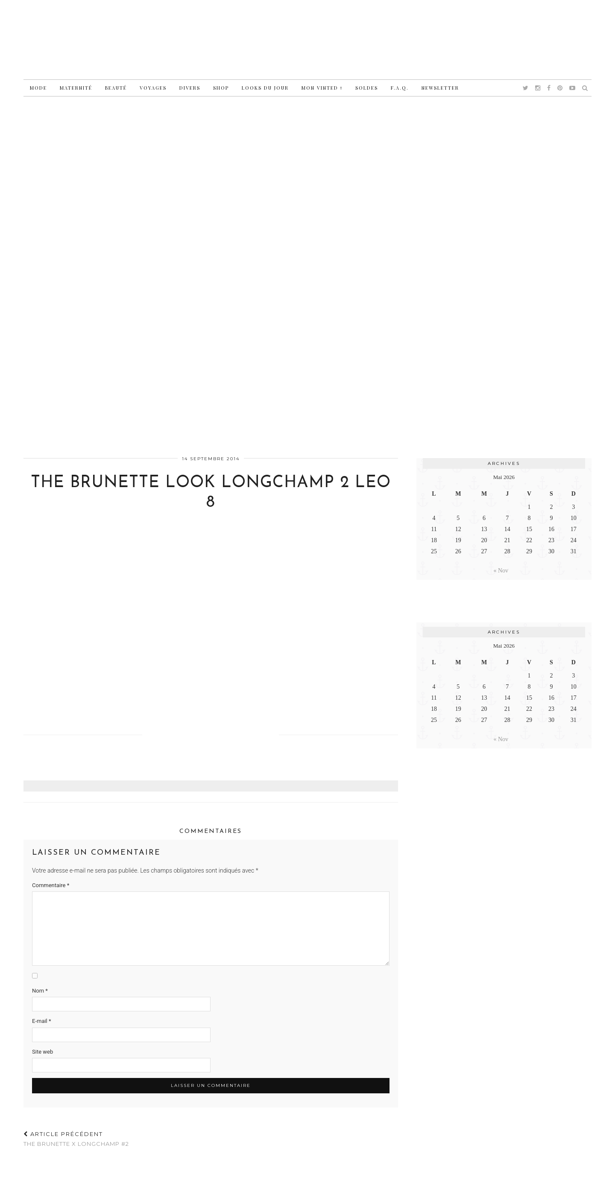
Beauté (116, 88)
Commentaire (50, 885)
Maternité (76, 88)
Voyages (153, 88)
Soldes (366, 88)
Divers (189, 88)
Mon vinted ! (322, 88)
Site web (42, 1052)
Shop (221, 88)
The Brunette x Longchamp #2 (76, 1138)
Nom (40, 990)
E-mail (41, 1021)
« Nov (501, 570)
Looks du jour (265, 88)
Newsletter (440, 88)
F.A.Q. (400, 88)
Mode (38, 88)
